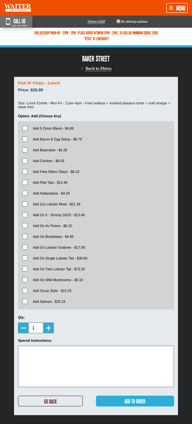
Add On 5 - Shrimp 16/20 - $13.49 (59, 215)
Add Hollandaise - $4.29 (51, 193)
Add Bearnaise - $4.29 (50, 150)
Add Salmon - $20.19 (49, 301)
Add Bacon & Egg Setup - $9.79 (57, 139)
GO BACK (50, 401)
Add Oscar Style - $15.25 (52, 291)
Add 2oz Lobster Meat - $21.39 (56, 204)
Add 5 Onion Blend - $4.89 (53, 128)
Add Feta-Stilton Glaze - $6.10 (56, 172)
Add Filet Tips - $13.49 (50, 182)
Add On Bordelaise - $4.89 (53, 237)
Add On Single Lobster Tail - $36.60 (60, 258)
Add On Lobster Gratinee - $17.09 (59, 247)
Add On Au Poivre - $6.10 (52, 226)
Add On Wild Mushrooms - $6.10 (58, 280)
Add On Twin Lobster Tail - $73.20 (59, 269)
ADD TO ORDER (135, 401)
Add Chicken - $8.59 (48, 161)
